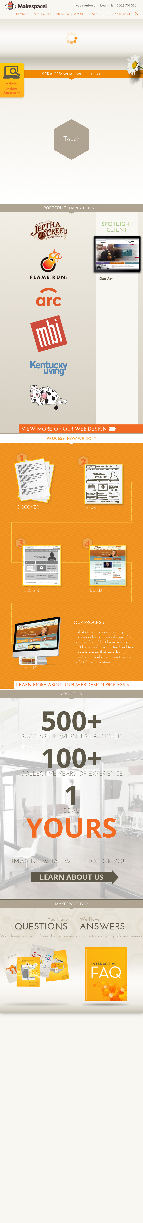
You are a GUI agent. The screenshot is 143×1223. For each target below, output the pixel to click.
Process (62, 14)
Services (21, 14)
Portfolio (42, 14)
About (79, 14)
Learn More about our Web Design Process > (73, 685)
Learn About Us (71, 877)
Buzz (106, 14)
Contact (122, 14)
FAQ (93, 14)
